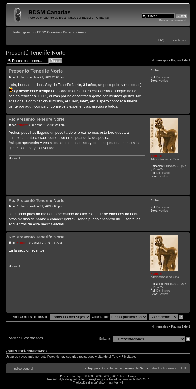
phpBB (80, 376)
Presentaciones (74, 32)
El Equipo (91, 368)
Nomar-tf (22, 125)
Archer (21, 77)
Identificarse (179, 40)
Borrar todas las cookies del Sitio (123, 368)
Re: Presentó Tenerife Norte (36, 119)
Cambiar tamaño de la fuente (183, 31)
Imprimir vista (175, 31)
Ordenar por (119, 316)
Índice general (23, 32)
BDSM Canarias (49, 32)
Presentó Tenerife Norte (36, 53)
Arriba (185, 110)
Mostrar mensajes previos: (51, 316)
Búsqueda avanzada (173, 20)
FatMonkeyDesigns (93, 379)
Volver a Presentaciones (26, 338)
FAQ (161, 40)
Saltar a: (105, 338)
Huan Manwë (114, 382)
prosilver (127, 379)
